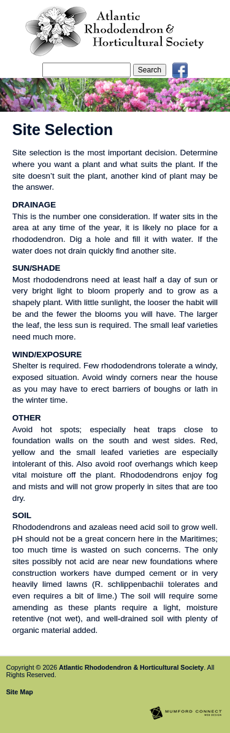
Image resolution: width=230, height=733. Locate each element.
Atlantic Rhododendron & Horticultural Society (131, 667)
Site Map (19, 692)
